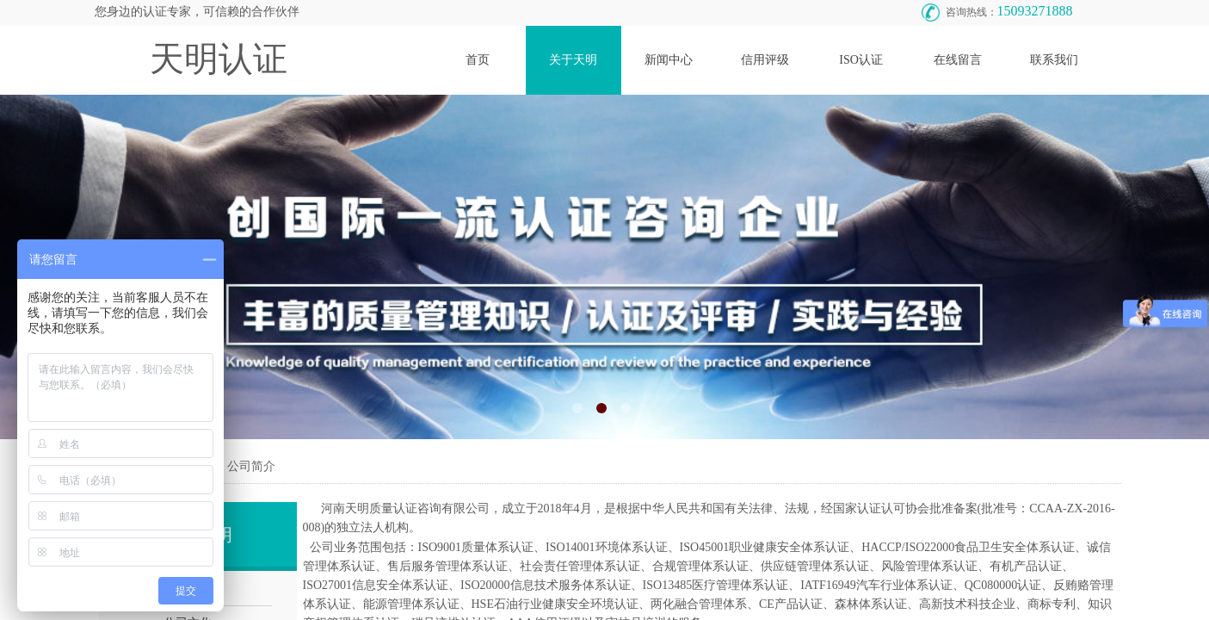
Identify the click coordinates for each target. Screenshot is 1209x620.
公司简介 (251, 466)
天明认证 (218, 59)
